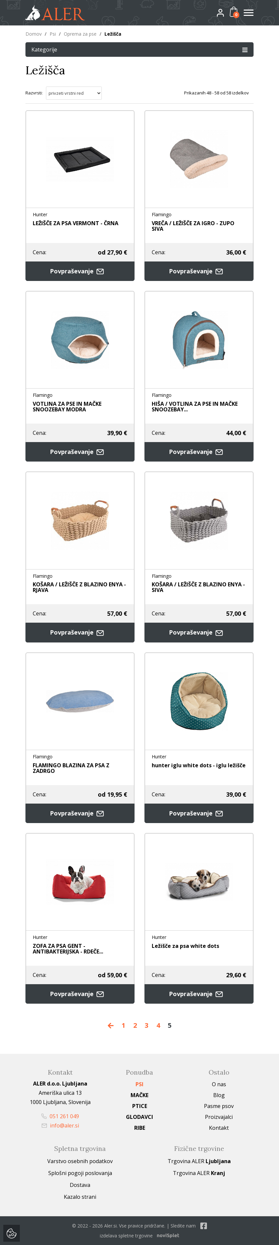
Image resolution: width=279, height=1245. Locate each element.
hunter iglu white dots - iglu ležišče (199, 765)
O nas (219, 1084)
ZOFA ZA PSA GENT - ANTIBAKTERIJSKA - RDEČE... (68, 948)
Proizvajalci (219, 1117)
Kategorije (139, 49)
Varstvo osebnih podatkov (80, 1161)
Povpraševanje (80, 271)
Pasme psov (219, 1106)
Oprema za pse (80, 34)
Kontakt (219, 1127)
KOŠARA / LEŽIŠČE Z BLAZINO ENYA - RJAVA (79, 587)
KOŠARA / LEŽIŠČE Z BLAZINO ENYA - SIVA (198, 587)
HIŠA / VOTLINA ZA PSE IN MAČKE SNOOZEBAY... (195, 406)
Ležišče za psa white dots (185, 946)
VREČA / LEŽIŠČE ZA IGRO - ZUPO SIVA (193, 226)
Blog (219, 1095)
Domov (33, 34)
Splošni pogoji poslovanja (80, 1173)
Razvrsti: (34, 93)
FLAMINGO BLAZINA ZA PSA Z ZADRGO (71, 768)
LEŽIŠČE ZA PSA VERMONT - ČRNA (75, 223)
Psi (53, 34)
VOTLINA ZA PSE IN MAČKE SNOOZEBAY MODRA (67, 406)
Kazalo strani (80, 1196)
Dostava (80, 1185)
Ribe (139, 1127)
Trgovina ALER (199, 1161)
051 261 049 (60, 1116)
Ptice (139, 1106)
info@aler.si (60, 1125)
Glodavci (139, 1117)
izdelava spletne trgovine (126, 1235)
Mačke (139, 1095)
